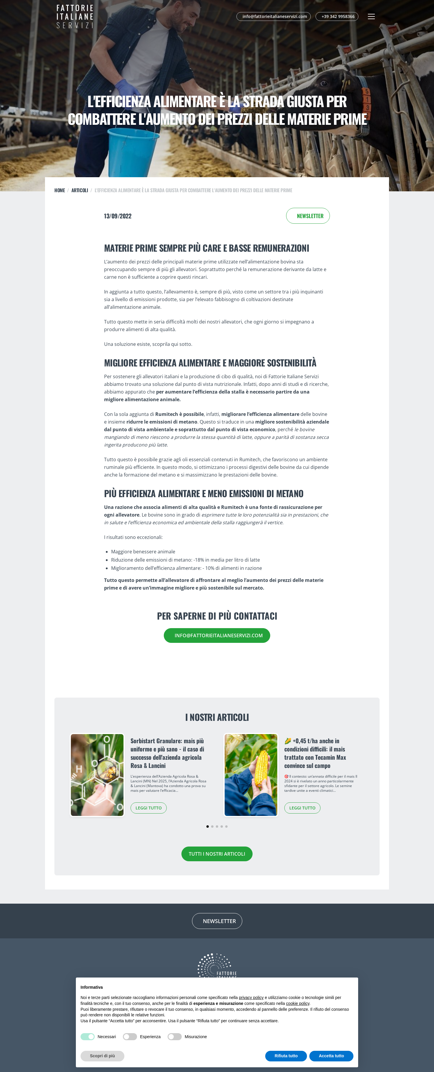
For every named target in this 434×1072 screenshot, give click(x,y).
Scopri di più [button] (102, 1055)
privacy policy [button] (251, 997)
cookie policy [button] (297, 1003)
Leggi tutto (149, 808)
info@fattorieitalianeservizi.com (219, 635)
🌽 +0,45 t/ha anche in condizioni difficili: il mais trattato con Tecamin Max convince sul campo (315, 753)
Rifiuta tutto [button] (286, 1055)
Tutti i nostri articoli (217, 854)
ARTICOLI (79, 190)
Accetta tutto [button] (331, 1055)
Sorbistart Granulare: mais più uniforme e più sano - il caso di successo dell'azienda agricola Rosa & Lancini (167, 753)
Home (59, 190)
